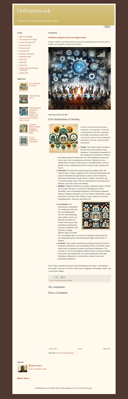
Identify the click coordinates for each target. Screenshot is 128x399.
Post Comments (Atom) (66, 353)
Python (21, 59)
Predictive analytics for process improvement (67, 37)
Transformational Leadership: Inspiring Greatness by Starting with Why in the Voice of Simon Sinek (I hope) (30, 114)
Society (69, 280)
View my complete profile (37, 369)
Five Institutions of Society (34, 84)
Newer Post (53, 349)
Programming (24, 57)
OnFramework (34, 11)
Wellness (22, 73)
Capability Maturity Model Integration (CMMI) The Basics (34, 129)
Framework (23, 48)
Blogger (89, 388)
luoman (75, 388)
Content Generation (26, 42)
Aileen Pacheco (36, 366)
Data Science (23, 45)
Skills (21, 62)
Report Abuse (23, 378)
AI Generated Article (60, 280)
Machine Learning (25, 54)
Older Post (106, 349)
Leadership (23, 51)
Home (80, 349)
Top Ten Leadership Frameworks (33, 140)
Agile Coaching (24, 37)
